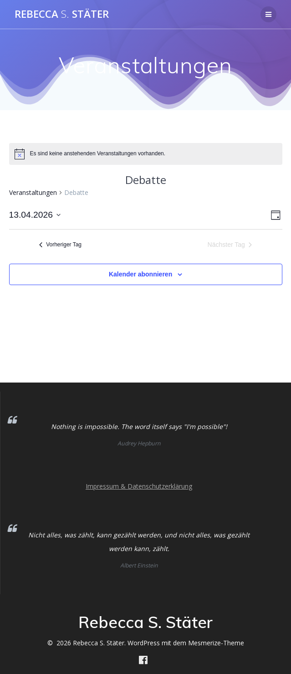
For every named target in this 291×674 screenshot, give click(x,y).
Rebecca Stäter (62, 14)
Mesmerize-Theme (216, 642)
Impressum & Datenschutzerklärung (139, 486)
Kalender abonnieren (140, 274)
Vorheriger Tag (60, 244)
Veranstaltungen (33, 192)
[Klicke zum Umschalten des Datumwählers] (35, 215)
